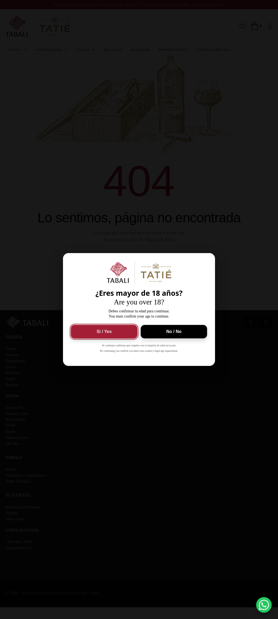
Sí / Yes (104, 331)
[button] (263, 604)
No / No (174, 331)
